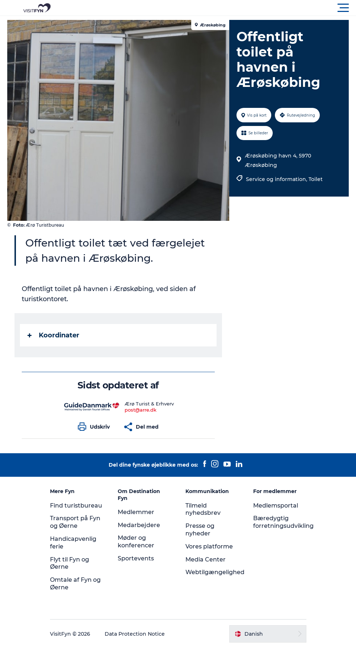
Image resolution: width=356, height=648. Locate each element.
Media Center (205, 559)
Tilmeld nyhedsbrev (203, 509)
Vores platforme (209, 546)
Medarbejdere (139, 525)
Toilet (316, 179)
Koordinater (53, 335)
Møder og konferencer (136, 541)
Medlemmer (136, 512)
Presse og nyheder (199, 529)
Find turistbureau (76, 505)
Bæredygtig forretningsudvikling (283, 522)
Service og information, (277, 179)
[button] (210, 8)
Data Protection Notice (135, 634)
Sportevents (136, 558)
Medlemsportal (275, 505)
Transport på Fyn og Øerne (75, 522)
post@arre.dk (140, 410)
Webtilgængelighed (214, 572)
